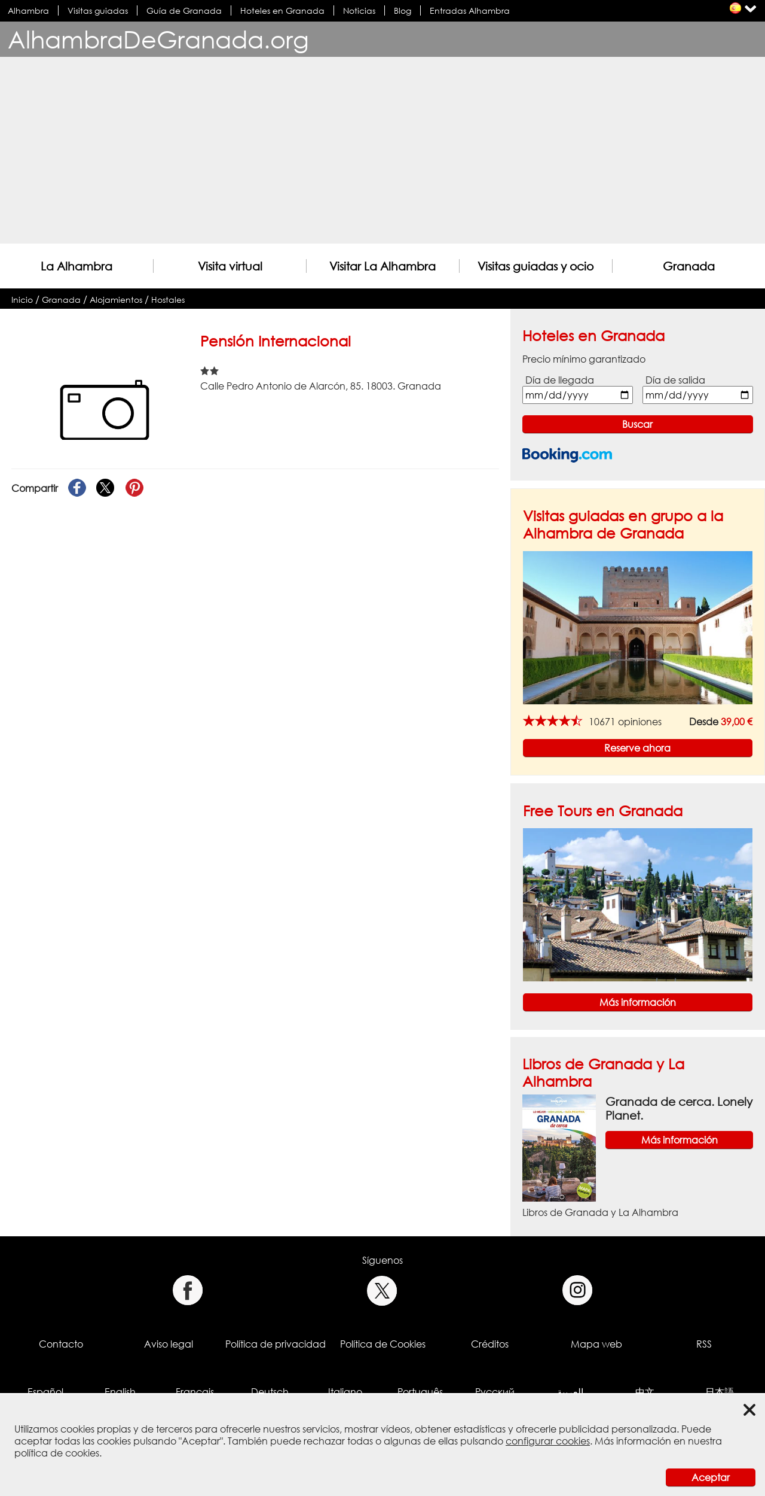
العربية (570, 1392)
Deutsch (270, 1392)
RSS (704, 1344)
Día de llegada (559, 380)
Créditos (490, 1344)
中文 (644, 1392)
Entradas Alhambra (470, 10)
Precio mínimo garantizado (583, 359)
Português (420, 1392)
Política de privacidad (275, 1344)
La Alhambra (76, 266)
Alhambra (28, 10)
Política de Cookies (383, 1344)
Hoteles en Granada (282, 10)
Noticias (359, 10)
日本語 (719, 1392)
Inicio (22, 299)
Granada (689, 266)
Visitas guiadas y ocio (535, 266)
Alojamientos (116, 299)
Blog (402, 10)
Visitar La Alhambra (382, 266)
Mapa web (596, 1344)
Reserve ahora (637, 748)
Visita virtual (230, 266)
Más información (637, 1002)
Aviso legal (168, 1344)
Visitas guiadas (98, 10)
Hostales (168, 299)
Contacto (61, 1344)
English (120, 1392)
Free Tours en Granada (603, 810)
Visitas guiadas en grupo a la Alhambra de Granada (623, 524)
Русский (495, 1392)
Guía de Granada (184, 10)
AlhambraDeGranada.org (158, 39)
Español (45, 1392)
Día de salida (675, 380)
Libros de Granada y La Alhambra (600, 1212)
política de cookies (56, 1453)
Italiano (345, 1392)
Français (195, 1392)
